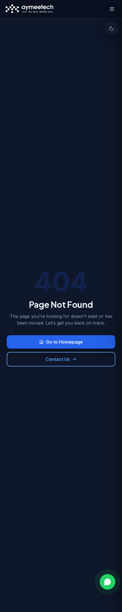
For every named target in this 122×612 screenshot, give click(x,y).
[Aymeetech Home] (29, 9)
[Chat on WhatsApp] (107, 582)
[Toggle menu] (112, 9)
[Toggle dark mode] (111, 28)
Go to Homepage (61, 342)
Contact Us (61, 359)
